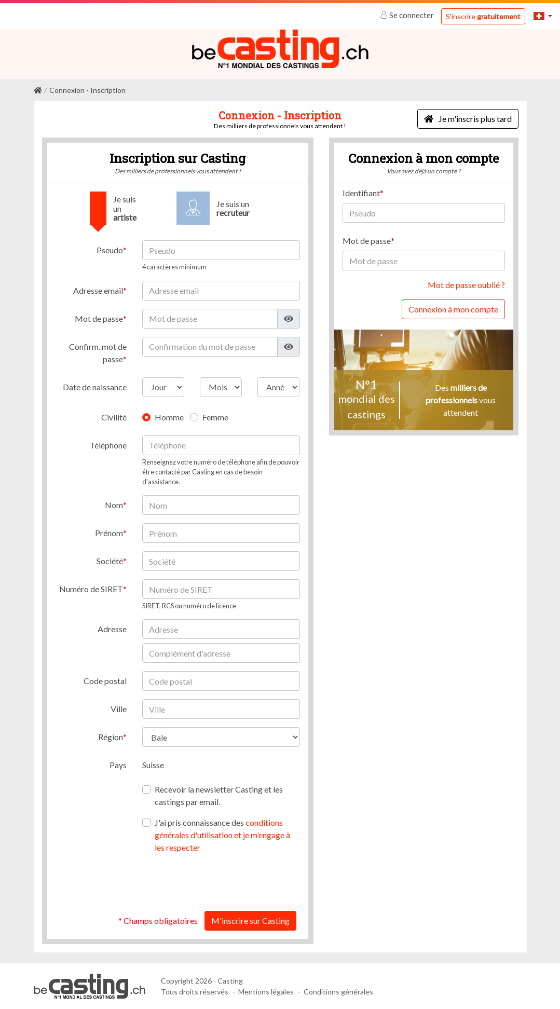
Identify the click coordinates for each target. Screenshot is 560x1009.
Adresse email (98, 290)
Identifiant (361, 193)
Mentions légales (266, 991)
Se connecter (407, 15)
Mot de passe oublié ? (466, 285)
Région (110, 737)
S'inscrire (483, 16)
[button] (543, 16)
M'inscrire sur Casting (250, 920)
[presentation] (221, 882)
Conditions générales (338, 991)
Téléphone (108, 444)
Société (110, 560)
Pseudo (110, 250)
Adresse (112, 629)
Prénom (109, 532)
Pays (118, 765)
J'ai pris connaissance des (222, 834)
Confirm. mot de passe (98, 352)
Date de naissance (95, 386)
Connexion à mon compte (453, 309)
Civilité (114, 416)
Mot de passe (99, 318)
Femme (215, 416)
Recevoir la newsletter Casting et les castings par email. (219, 795)
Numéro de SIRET (91, 588)
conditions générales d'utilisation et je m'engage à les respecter (222, 834)
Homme (169, 416)
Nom (114, 504)
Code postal (105, 681)
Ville (119, 709)
